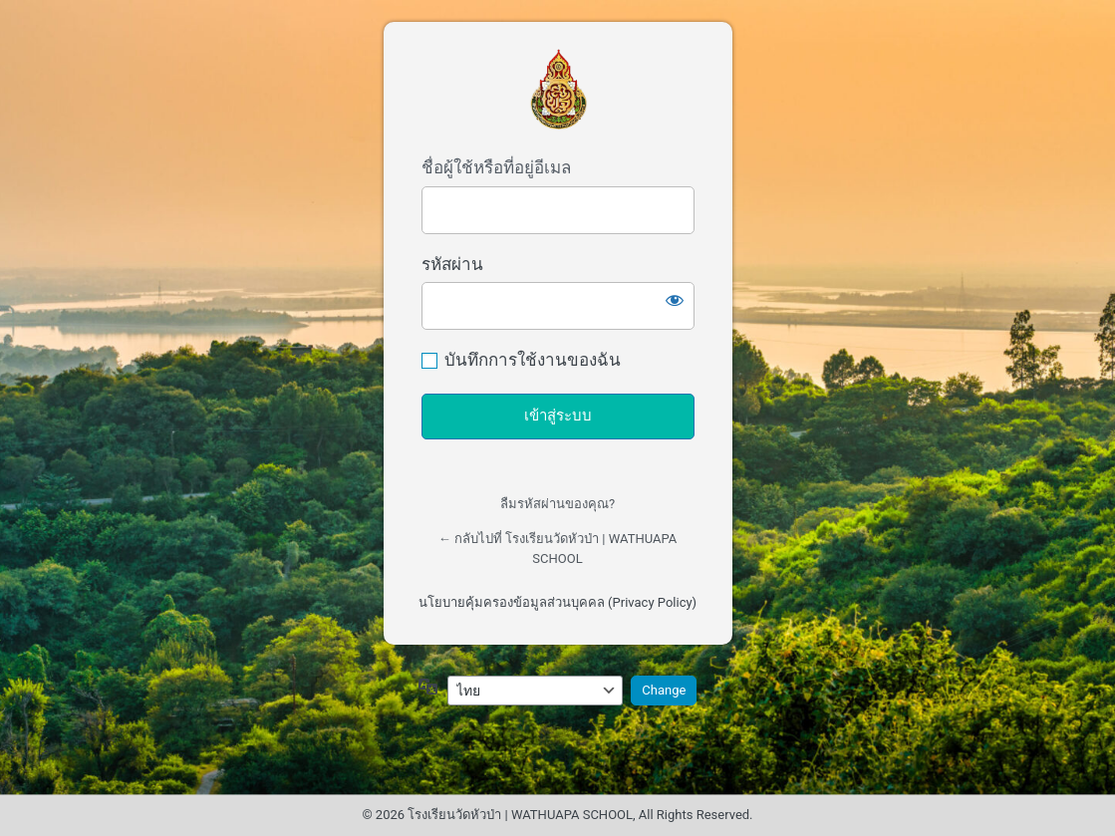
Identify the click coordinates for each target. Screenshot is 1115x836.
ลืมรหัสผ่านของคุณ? (557, 503)
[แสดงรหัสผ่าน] (675, 300)
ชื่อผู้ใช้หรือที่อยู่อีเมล (496, 167)
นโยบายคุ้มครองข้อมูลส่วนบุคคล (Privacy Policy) (557, 602)
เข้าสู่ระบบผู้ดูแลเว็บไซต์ (558, 90)
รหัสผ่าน (452, 264)
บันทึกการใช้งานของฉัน (532, 360)
